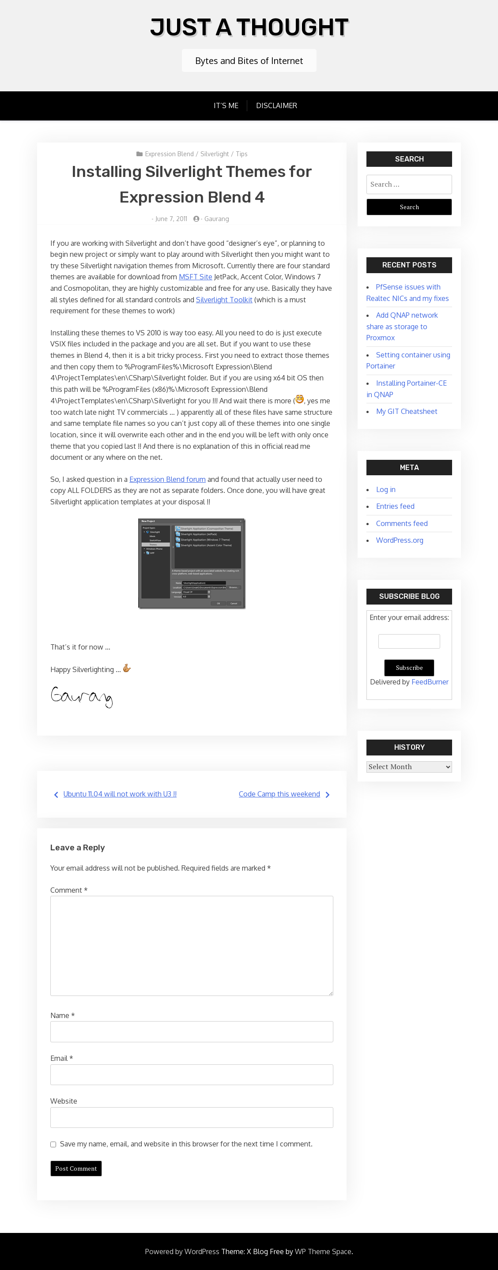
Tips (242, 153)
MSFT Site (195, 275)
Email (61, 1057)
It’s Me (226, 104)
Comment (69, 889)
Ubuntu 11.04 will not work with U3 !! (120, 793)
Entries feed (395, 505)
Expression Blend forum (167, 478)
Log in (386, 488)
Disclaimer (276, 104)
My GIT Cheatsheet (407, 410)
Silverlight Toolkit (224, 298)
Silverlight (214, 153)
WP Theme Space (323, 1250)
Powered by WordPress (182, 1250)
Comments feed (402, 522)
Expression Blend (169, 153)
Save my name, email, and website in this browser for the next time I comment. (186, 1142)
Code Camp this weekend (279, 793)
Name (62, 1014)
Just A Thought (249, 26)
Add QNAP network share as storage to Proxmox (402, 325)
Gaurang (216, 218)
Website (63, 1100)
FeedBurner (430, 680)
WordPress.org (399, 539)
